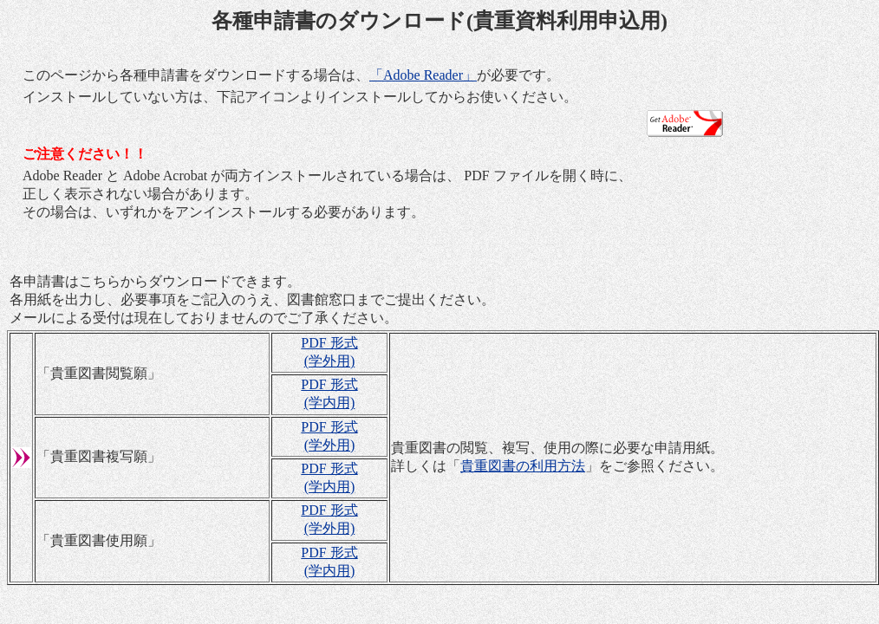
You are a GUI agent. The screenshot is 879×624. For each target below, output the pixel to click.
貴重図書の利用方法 (522, 465)
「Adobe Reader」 (423, 75)
